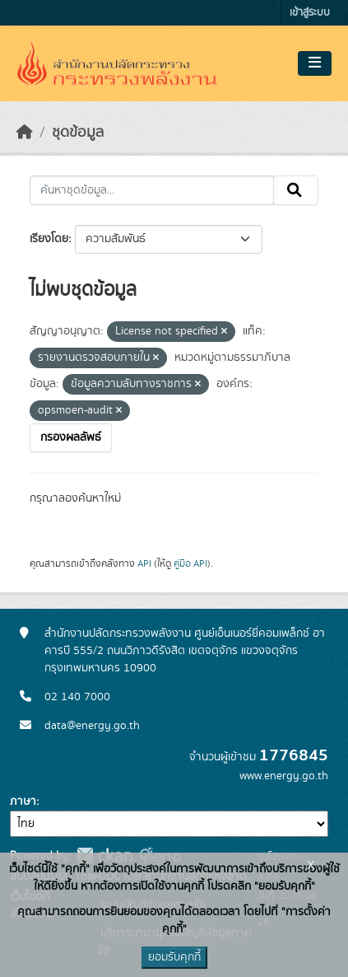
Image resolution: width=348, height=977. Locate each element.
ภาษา (23, 801)
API (144, 563)
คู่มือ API (190, 563)
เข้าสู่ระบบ (310, 13)
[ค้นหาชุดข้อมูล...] (152, 190)
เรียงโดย (49, 239)
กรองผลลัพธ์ (70, 437)
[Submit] (295, 190)
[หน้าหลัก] (24, 132)
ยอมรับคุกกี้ (174, 957)
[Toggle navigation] (315, 63)
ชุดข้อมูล (78, 132)
